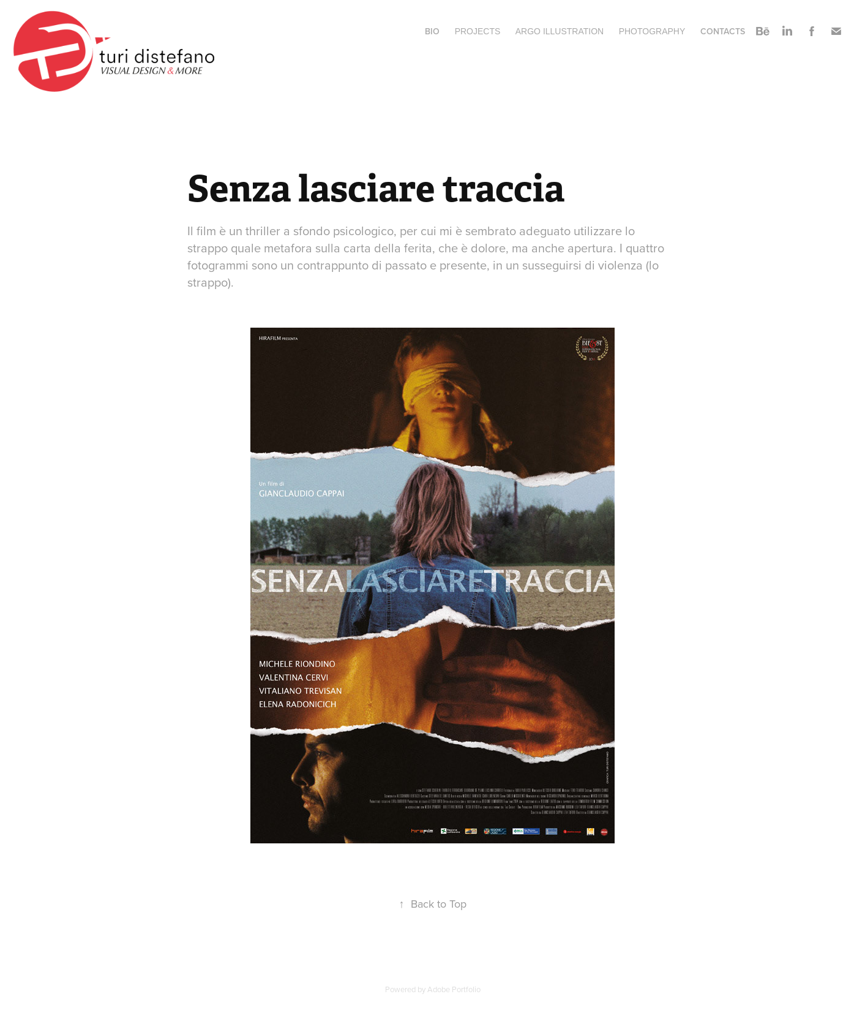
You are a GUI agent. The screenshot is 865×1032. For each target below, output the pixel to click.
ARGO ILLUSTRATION (559, 31)
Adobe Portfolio (454, 989)
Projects (478, 31)
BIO (432, 31)
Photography (652, 31)
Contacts (722, 31)
